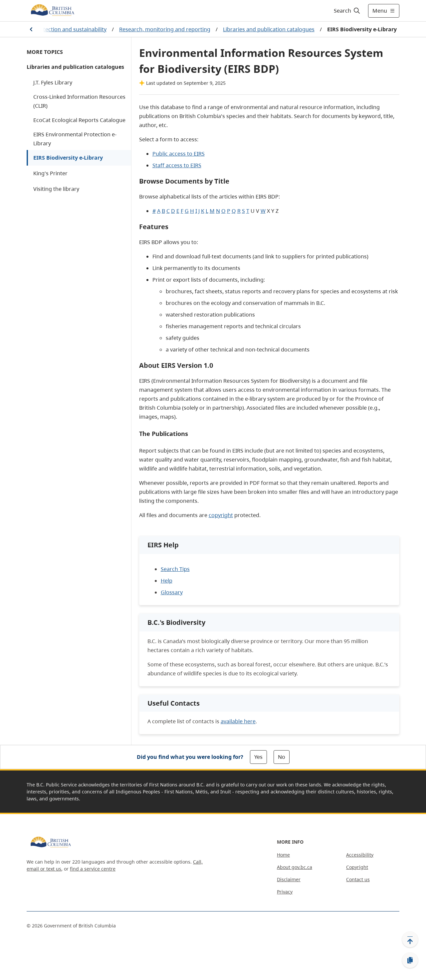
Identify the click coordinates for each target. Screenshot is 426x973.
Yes (258, 757)
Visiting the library (56, 189)
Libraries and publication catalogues (269, 29)
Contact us (358, 879)
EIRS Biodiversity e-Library (68, 157)
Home (283, 855)
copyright (221, 515)
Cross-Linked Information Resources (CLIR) (79, 101)
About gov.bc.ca (294, 867)
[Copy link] (410, 960)
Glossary (172, 592)
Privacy (285, 892)
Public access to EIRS (178, 153)
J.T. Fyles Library (52, 82)
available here (238, 721)
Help (166, 580)
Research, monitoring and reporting (164, 29)
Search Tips (175, 569)
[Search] (347, 10)
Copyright (357, 867)
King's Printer (50, 173)
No (281, 757)
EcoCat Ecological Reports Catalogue (79, 120)
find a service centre (92, 869)
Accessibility (359, 855)
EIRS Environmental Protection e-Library (74, 139)
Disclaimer (289, 879)
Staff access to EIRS (176, 165)
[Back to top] (410, 939)
